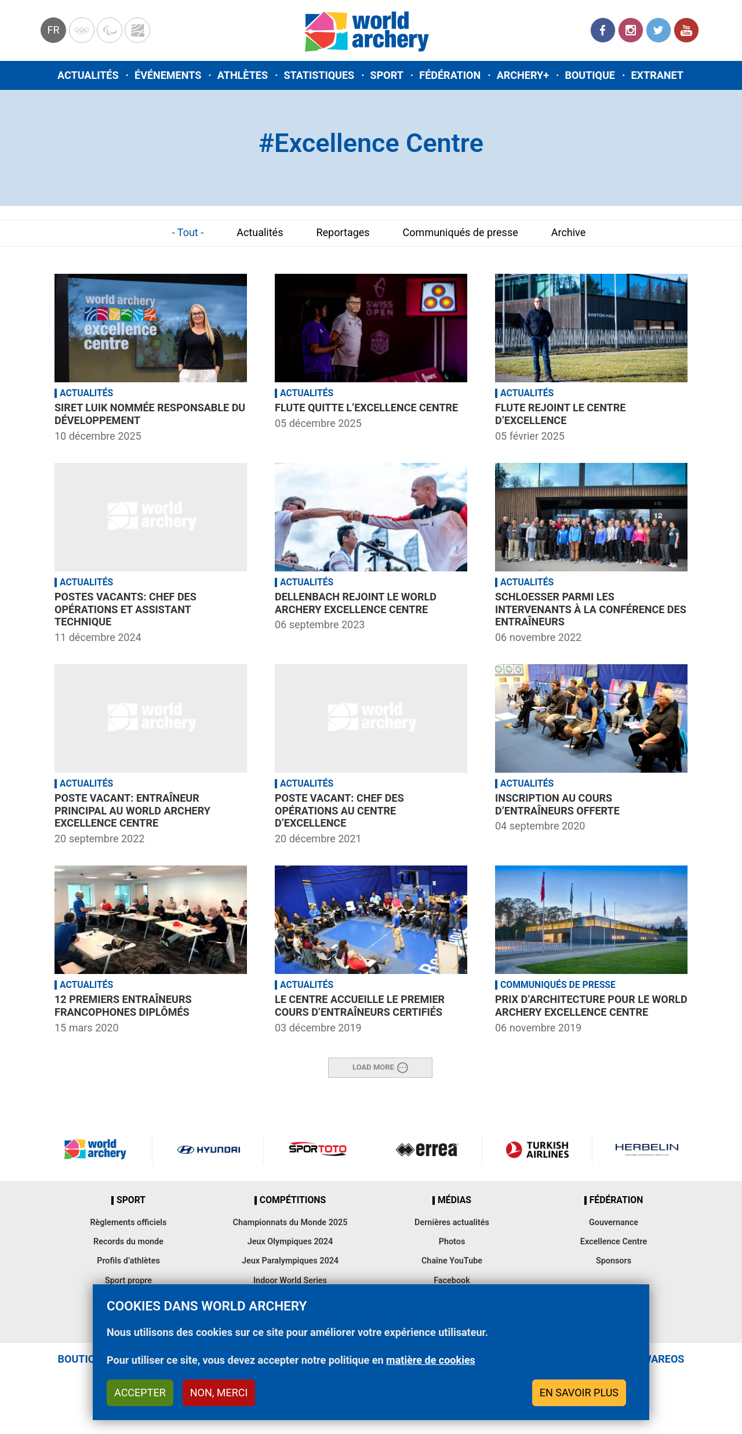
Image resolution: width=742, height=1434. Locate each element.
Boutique (590, 75)
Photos (452, 1242)
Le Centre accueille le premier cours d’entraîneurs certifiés (360, 1005)
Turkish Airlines (536, 1149)
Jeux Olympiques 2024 (290, 1242)
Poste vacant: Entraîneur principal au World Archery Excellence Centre (132, 810)
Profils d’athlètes (128, 1261)
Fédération (450, 75)
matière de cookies (430, 1360)
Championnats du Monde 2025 (289, 1222)
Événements (167, 75)
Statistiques (318, 75)
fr (53, 30)
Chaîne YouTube (451, 1261)
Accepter (140, 1392)
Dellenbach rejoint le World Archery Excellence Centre (356, 603)
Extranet (657, 75)
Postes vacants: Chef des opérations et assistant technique (125, 609)
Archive (568, 232)
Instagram (630, 30)
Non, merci (219, 1392)
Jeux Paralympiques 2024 (290, 1261)
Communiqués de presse (460, 232)
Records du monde (128, 1242)
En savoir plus (579, 1392)
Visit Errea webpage (427, 1149)
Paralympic (109, 30)
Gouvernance (613, 1222)
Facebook (603, 30)
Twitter (658, 30)
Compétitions (293, 1200)
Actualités (88, 75)
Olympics (81, 30)
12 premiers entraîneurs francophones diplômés (123, 1005)
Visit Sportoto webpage (318, 1149)
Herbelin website (647, 1149)
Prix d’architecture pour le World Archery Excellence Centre (591, 1005)
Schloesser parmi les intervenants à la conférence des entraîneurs (590, 609)
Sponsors (613, 1261)
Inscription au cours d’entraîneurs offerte (557, 804)
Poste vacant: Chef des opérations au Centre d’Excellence (339, 810)
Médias (454, 1200)
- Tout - (187, 232)
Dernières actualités (451, 1222)
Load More (373, 1067)
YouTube (686, 30)
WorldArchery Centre (137, 30)
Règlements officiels (128, 1222)
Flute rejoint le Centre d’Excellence (560, 413)
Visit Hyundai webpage (208, 1149)
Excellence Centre (613, 1242)
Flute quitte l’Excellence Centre (366, 407)
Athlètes (242, 75)
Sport (386, 75)
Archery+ (523, 75)
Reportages (342, 232)
